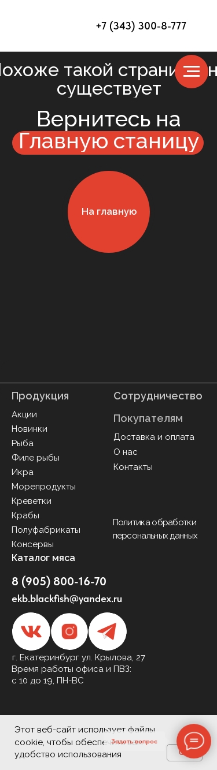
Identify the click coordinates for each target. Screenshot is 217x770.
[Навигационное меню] (191, 71)
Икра (23, 472)
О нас (125, 452)
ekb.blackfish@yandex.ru (67, 598)
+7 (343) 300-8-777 (140, 26)
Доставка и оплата (153, 437)
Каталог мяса (43, 557)
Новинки (29, 429)
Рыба (23, 443)
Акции (24, 414)
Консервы (33, 544)
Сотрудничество (158, 396)
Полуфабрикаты (46, 530)
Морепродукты (44, 486)
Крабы (25, 515)
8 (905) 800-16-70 (59, 581)
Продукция (40, 396)
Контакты (133, 467)
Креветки (32, 501)
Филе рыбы (36, 458)
